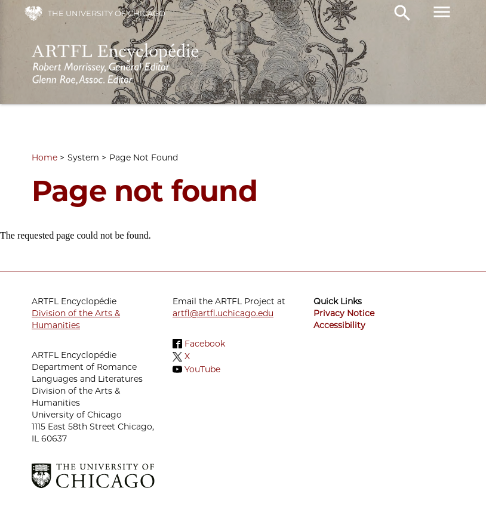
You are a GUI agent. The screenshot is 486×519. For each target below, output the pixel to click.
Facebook (204, 343)
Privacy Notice (343, 313)
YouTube (202, 369)
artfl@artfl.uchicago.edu (223, 313)
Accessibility (339, 325)
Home (44, 157)
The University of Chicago (106, 13)
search (402, 13)
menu (442, 12)
